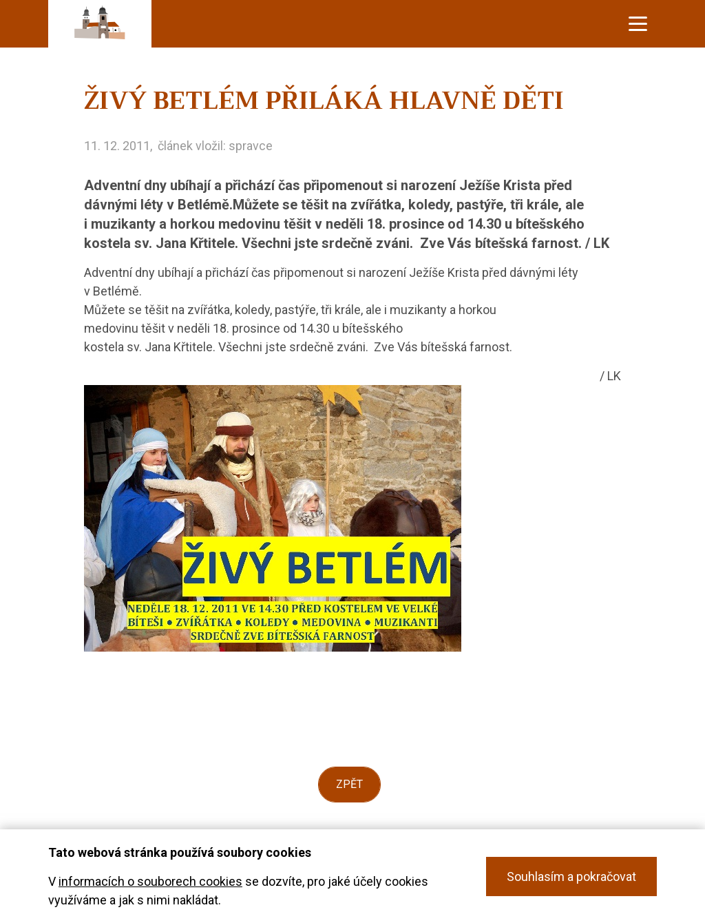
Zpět (349, 784)
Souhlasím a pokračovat (571, 876)
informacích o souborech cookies (150, 881)
